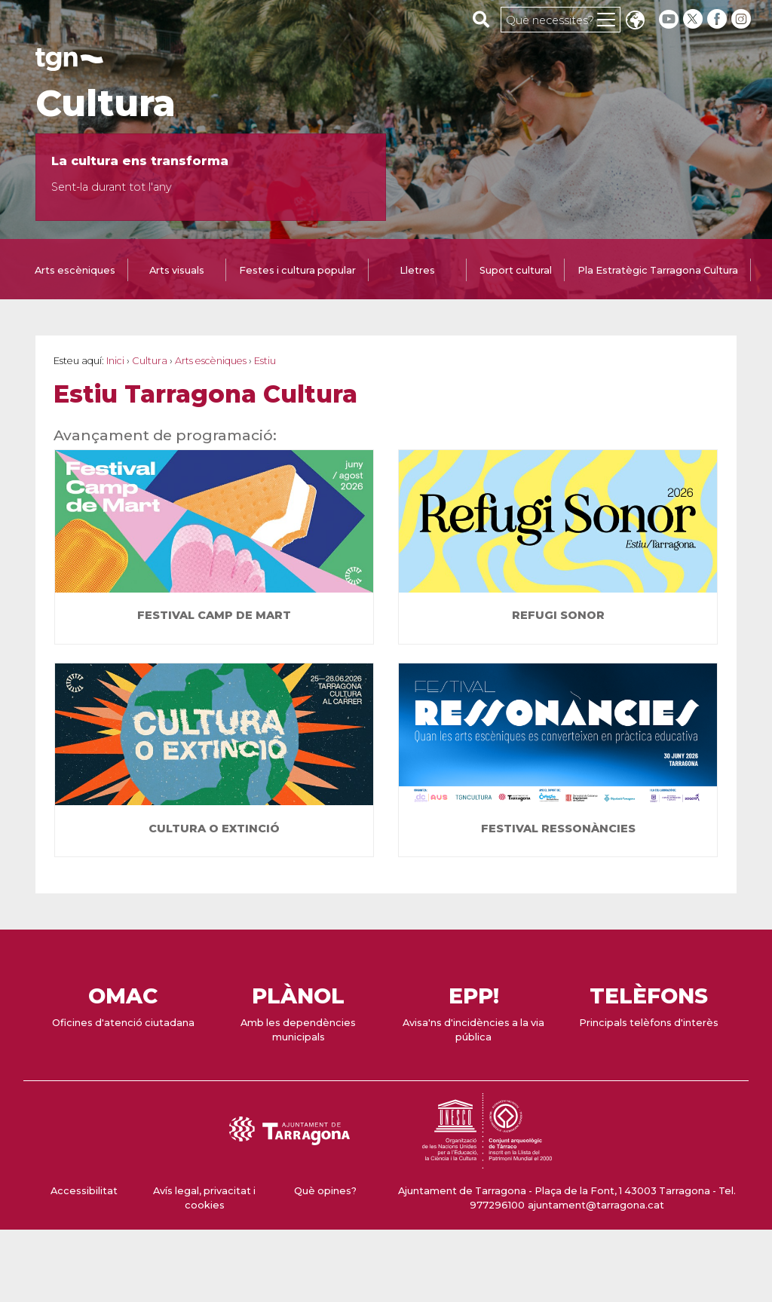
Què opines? (325, 1190)
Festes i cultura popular (297, 270)
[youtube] (668, 19)
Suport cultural (515, 270)
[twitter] (694, 19)
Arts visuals (176, 270)
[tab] (75, 271)
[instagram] (743, 19)
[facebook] (718, 19)
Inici (115, 360)
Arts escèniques (75, 270)
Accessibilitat (84, 1190)
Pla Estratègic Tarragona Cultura (657, 270)
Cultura (105, 103)
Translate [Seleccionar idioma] (634, 21)
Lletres (417, 270)
